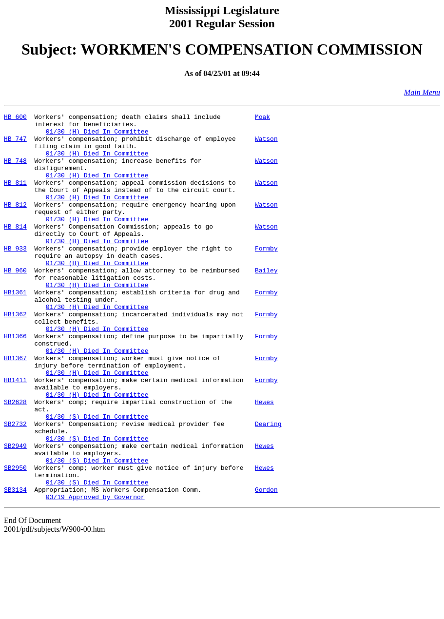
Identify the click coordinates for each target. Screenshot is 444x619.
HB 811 (15, 197)
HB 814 (15, 249)
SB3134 (15, 565)
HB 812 (15, 223)
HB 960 (15, 302)
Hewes (264, 460)
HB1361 (15, 328)
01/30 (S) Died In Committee (97, 477)
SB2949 (15, 512)
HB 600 (15, 118)
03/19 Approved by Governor (95, 574)
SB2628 (15, 460)
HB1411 (15, 433)
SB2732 (15, 486)
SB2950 (15, 539)
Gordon (266, 565)
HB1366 (15, 381)
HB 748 (15, 170)
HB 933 (15, 275)
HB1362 (15, 354)
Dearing (268, 486)
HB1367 (15, 407)
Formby (266, 275)
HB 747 (15, 144)
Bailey (266, 302)
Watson (266, 144)
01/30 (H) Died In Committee (97, 135)
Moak (262, 118)
